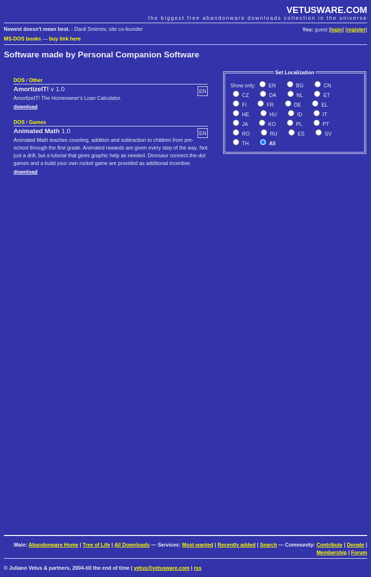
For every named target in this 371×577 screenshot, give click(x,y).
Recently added (236, 545)
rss (197, 568)
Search (268, 545)
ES (300, 134)
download (26, 107)
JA (244, 124)
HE (245, 114)
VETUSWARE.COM (326, 10)
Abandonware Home (53, 545)
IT (324, 114)
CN (326, 85)
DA (272, 95)
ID (299, 114)
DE (297, 105)
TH (245, 143)
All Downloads (131, 545)
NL (299, 95)
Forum (359, 552)
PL (298, 124)
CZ (245, 95)
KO (271, 124)
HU (272, 114)
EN (271, 85)
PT (325, 124)
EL (324, 105)
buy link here (65, 38)
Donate (355, 545)
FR (269, 105)
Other (36, 80)
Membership (331, 552)
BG (299, 85)
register (356, 29)
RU (273, 134)
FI (243, 105)
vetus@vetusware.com (161, 568)
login (336, 29)
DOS (19, 80)
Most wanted (198, 545)
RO (245, 134)
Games (37, 122)
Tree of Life (96, 545)
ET (326, 95)
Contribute (329, 545)
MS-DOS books (22, 38)
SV (327, 134)
